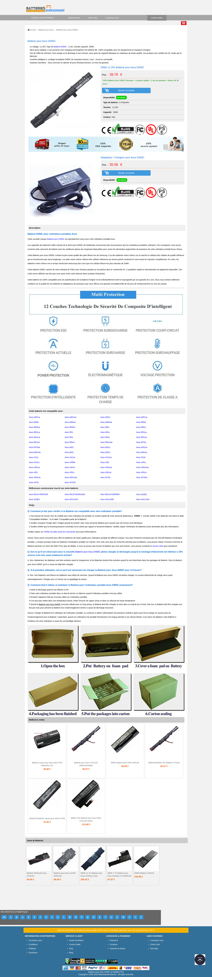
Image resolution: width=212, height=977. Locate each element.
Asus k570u (141, 442)
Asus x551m (141, 472)
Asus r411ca (70, 457)
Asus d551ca (34, 432)
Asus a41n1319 (142, 499)
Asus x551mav (71, 477)
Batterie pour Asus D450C (88, 552)
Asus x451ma (106, 467)
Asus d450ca (70, 422)
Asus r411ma (106, 457)
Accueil (33, 30)
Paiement (114, 940)
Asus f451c (105, 432)
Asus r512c (141, 457)
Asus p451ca (141, 447)
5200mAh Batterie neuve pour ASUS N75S (47, 818)
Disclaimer (33, 952)
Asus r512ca (34, 462)
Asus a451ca (34, 417)
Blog (71, 952)
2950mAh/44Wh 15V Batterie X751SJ (164, 763)
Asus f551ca (141, 437)
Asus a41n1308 (107, 499)
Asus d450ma (106, 422)
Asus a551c (105, 417)
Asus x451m (70, 467)
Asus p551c (105, 452)
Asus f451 (69, 432)
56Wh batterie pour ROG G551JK (125, 763)
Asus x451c (141, 462)
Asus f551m (70, 442)
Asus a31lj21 (141, 494)
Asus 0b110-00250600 (110, 494)
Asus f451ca (141, 432)
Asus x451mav (142, 467)
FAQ (71, 948)
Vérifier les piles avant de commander (60, 532)
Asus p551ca (141, 452)
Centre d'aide (157, 18)
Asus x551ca (105, 472)
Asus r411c (33, 457)
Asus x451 (104, 462)
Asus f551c (105, 437)
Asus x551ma (34, 477)
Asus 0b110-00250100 (38, 494)
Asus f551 (69, 437)
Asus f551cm (34, 442)
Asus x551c (69, 472)
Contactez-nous (112, 18)
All (4, 917)
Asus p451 (69, 447)
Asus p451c (105, 447)
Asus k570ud (34, 447)
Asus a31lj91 (34, 499)
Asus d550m (70, 427)
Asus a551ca (141, 417)
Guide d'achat (74, 18)
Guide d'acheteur (76, 940)
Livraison (113, 944)
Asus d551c (141, 427)
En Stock (121, 97)
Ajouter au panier (126, 90)
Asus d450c (34, 422)
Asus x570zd (70, 482)
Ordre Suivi (92, 18)
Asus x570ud (141, 477)
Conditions (33, 944)
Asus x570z (34, 482)
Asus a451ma (70, 417)
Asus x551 (33, 472)
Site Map (154, 948)
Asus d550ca (34, 427)
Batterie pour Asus (46, 30)
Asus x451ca (34, 467)
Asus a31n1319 (71, 499)
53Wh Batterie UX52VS (144, 873)
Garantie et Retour (117, 948)
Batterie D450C (60, 47)
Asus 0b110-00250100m (75, 494)
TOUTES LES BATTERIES (42, 18)
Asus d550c (141, 422)
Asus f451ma (34, 437)
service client (157, 546)
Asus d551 (104, 427)
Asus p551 (69, 452)
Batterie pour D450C (56, 239)
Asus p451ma (35, 452)
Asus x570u (105, 477)
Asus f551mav (106, 442)
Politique (32, 948)
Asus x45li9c (70, 462)
